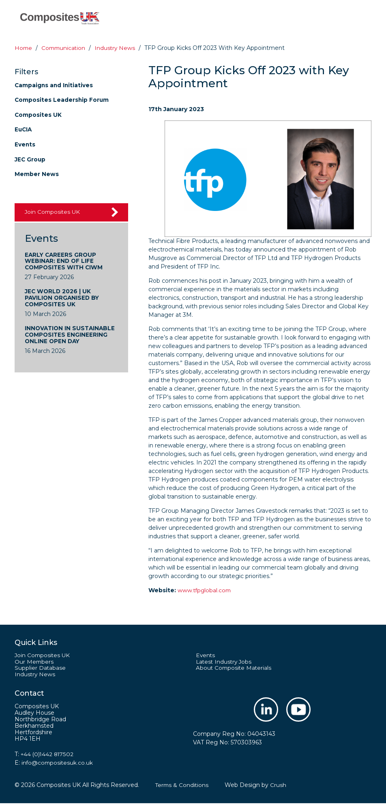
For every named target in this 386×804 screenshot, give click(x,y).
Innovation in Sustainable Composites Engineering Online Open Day (71, 334)
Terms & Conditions (182, 785)
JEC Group (30, 158)
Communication (65, 48)
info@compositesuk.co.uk (57, 763)
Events (25, 143)
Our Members (34, 662)
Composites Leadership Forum (62, 99)
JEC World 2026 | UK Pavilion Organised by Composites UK (63, 297)
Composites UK (38, 114)
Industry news (118, 48)
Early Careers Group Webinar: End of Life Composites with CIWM (65, 260)
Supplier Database (40, 668)
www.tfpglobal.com (205, 590)
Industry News (35, 675)
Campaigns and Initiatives (54, 84)
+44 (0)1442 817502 (48, 755)
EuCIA (24, 128)
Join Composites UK (53, 210)
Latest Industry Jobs (225, 662)
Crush (280, 785)
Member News (37, 172)
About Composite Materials (234, 668)
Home (24, 48)
